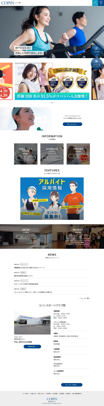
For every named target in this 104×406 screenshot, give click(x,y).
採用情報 (61, 393)
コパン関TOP (25, 393)
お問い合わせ (41, 393)
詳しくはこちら (72, 124)
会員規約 (68, 393)
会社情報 (55, 393)
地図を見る (32, 346)
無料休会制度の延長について (23, 276)
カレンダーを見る (72, 385)
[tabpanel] (52, 81)
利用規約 (48, 393)
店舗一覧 (33, 393)
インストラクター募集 (78, 242)
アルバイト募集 (78, 237)
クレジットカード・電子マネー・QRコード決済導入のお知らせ (33, 292)
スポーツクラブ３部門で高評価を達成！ (26, 284)
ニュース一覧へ (84, 298)
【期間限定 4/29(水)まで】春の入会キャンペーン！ (30, 268)
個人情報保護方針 (77, 393)
